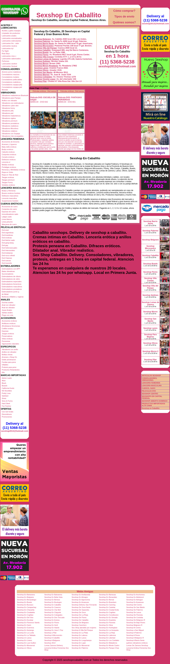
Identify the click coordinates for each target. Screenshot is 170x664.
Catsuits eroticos (8, 152)
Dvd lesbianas (7, 253)
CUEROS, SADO (148, 388)
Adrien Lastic (7, 378)
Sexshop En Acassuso (80, 602)
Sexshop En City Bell (52, 610)
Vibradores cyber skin (10, 106)
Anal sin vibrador (8, 308)
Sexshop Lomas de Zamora (46, 59)
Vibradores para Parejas (11, 98)
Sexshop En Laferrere (107, 635)
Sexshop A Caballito (52, 638)
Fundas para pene (9, 362)
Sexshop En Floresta (107, 623)
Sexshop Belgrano (42, 39)
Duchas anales (7, 302)
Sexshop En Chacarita (25, 610)
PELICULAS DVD (149, 391)
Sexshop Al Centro (133, 628)
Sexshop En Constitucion (108, 615)
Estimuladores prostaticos (12, 289)
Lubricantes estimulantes (11, 41)
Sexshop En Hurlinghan (108, 628)
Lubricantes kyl (7, 48)
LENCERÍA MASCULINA (152, 385)
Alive (4, 381)
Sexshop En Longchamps (82, 640)
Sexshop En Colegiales (53, 615)
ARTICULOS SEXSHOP (151, 375)
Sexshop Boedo (41, 52)
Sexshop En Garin (24, 625)
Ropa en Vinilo (7, 172)
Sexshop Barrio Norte (44, 43)
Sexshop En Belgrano (25, 597)
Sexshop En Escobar (25, 620)
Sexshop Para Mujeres (150, 335)
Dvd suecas (6, 261)
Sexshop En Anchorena (135, 595)
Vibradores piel (7, 113)
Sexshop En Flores (51, 623)
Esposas (5, 331)
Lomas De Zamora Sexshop (137, 645)
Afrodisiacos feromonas (11, 326)
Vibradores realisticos (10, 126)
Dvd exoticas (7, 238)
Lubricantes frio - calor (10, 43)
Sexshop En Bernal (106, 600)
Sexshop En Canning (107, 605)
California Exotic (8, 388)
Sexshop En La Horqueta (108, 630)
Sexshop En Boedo (24, 602)
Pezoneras (6, 341)
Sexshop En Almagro (80, 597)
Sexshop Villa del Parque (45, 48)
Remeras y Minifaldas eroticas (13, 170)
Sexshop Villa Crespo (44, 57)
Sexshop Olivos (41, 70)
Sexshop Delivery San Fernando (84, 605)
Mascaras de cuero (9, 224)
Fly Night (5, 51)
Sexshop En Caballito (68, 15)
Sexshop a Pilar (50, 633)
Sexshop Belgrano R (134, 625)
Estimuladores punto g (10, 292)
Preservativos (7, 336)
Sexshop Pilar (40, 81)
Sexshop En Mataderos (108, 643)
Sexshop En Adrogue (134, 600)
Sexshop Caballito (42, 50)
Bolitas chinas (7, 354)
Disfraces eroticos (9, 160)
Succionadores (7, 274)
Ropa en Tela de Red (10, 175)
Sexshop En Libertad (107, 638)
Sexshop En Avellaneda (81, 595)
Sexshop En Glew (106, 625)
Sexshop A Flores (133, 635)
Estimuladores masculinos (12, 287)
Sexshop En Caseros (52, 607)
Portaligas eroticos (9, 167)
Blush (4, 383)
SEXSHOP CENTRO (150, 394)
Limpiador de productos (11, 33)
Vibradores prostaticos (10, 123)
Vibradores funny (8, 108)
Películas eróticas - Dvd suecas (44, 91)
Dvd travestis (7, 263)
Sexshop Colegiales (43, 77)
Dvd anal (5, 230)
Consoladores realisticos (11, 82)
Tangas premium (8, 180)
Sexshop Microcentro (43, 46)
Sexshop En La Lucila (25, 633)
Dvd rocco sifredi (8, 255)
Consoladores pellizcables (12, 79)
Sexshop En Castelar (107, 607)
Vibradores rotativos (9, 131)
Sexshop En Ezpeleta (107, 620)
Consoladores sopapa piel (12, 87)
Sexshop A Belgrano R (135, 638)
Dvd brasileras (7, 235)
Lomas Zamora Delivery (53, 645)
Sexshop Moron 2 (150, 351)
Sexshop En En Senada (108, 617)
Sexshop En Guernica (25, 628)
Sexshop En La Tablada (26, 635)
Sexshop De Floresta (134, 615)
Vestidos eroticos (8, 185)
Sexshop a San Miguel (135, 630)
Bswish (4, 386)
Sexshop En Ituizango (25, 630)
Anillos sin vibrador (9, 352)
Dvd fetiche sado (8, 240)
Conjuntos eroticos (9, 154)
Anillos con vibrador (9, 100)
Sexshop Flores (41, 55)
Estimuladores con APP (11, 269)
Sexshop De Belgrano (80, 623)
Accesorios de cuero (10, 207)
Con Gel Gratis (7, 412)
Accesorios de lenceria (10, 142)
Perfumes (5, 61)
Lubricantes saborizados (11, 59)
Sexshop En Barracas (107, 595)
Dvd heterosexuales (9, 248)
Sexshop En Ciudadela (26, 612)
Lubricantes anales (9, 36)
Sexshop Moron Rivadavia (46, 66)
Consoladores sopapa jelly (12, 85)
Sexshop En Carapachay (26, 607)
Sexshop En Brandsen (107, 602)
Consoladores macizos (10, 74)
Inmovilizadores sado (10, 214)
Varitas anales (7, 313)
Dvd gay (5, 245)
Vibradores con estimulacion (13, 103)
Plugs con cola (7, 315)
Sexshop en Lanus (24, 638)
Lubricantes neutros (9, 46)
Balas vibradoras (8, 271)
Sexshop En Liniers (24, 640)
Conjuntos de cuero (9, 209)
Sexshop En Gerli (51, 625)
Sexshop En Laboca (79, 635)
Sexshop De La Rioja (80, 615)
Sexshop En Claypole (52, 612)
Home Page (34, 88)
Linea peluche (7, 222)
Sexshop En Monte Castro (109, 645)
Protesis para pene (9, 367)
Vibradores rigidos (9, 118)
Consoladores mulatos (10, 77)
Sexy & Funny (7, 401)
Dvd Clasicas (7, 258)
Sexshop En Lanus (79, 638)
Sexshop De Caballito (80, 620)
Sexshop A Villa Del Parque (82, 630)
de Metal (5, 294)
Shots (4, 398)
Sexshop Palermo (42, 41)
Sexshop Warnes (41, 75)
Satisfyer (5, 396)
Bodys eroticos (7, 149)
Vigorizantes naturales (10, 344)
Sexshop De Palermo (134, 610)
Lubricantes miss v (9, 56)
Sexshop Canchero (79, 625)
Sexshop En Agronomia (81, 600)
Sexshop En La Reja (107, 633)
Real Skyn (6, 53)
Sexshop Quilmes (42, 61)
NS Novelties (7, 391)
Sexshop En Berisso (52, 600)
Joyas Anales (7, 310)
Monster (5, 90)
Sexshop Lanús (41, 68)
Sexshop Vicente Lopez (44, 79)
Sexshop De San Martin (135, 607)
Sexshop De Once (79, 612)
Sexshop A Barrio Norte (135, 640)
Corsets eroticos (8, 157)
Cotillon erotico (7, 328)
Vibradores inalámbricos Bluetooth (15, 95)
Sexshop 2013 (49, 643)
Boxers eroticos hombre (11, 193)
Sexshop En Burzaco (25, 605)
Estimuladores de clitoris (11, 276)
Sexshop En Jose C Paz (53, 630)
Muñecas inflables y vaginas (13, 297)
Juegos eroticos (8, 334)
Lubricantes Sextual (9, 66)
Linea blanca (7, 219)
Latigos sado (7, 217)
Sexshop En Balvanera (26, 595)
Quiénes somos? (124, 22)
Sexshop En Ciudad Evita (109, 610)
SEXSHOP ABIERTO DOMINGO (154, 401)
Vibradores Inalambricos (11, 116)
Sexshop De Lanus (133, 612)
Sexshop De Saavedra (80, 610)
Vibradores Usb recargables (12, 136)
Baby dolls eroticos (9, 147)
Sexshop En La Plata (80, 633)
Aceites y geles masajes (11, 31)
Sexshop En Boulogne (53, 602)
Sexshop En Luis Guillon (26, 643)
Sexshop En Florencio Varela (28, 623)
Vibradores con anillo (10, 349)
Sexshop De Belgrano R (135, 620)
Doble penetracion (9, 360)
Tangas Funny (7, 182)
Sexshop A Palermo (134, 633)
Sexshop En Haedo (51, 628)
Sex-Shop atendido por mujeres (84, 628)
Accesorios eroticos (9, 321)
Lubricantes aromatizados (12, 38)
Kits (3, 372)
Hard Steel (6, 403)
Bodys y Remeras (9, 191)
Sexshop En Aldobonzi (135, 597)
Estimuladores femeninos (11, 284)
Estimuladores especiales (12, 281)
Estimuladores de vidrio (11, 279)
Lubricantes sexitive (9, 64)
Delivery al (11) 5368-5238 (14, 426)
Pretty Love (6, 393)
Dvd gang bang (8, 243)
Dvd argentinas (7, 233)
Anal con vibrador (8, 305)
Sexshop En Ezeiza (51, 620)
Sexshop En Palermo (80, 648)
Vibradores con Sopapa (11, 133)
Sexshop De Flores (79, 617)
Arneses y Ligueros (9, 144)
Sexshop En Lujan (79, 643)
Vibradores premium (9, 121)
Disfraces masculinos (10, 196)
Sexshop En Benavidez (108, 597)
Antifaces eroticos (9, 323)
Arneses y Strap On (9, 357)
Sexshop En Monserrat (26, 645)
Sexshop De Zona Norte (81, 607)
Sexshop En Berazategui (26, 600)
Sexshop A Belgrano (52, 640)
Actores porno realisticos (11, 72)
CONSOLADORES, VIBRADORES (149, 379)
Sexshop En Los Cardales (109, 640)
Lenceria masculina (9, 198)
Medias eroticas (8, 165)
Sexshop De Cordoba (134, 617)
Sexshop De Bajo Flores (135, 623)
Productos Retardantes (11, 370)
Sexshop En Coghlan (107, 612)
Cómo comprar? (124, 10)
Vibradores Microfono (10, 128)
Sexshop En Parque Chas (109, 648)
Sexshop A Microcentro (53, 635)
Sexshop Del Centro (134, 605)
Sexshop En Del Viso (25, 617)
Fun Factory (6, 406)
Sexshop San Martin (43, 72)
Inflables (5, 365)
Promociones (7, 417)
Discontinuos (7, 414)
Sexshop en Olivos (24, 648)
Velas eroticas (7, 339)
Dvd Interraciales (8, 250)
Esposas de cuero (9, 212)
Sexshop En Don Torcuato (54, 617)
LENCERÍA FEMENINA (151, 383)
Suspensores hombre (10, 201)
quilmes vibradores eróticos (137, 643)
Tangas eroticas (8, 177)
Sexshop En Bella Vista (53, 597)
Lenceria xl (6, 162)
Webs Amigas (85, 591)
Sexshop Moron (41, 63)
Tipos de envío (124, 16)
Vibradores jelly (8, 111)
